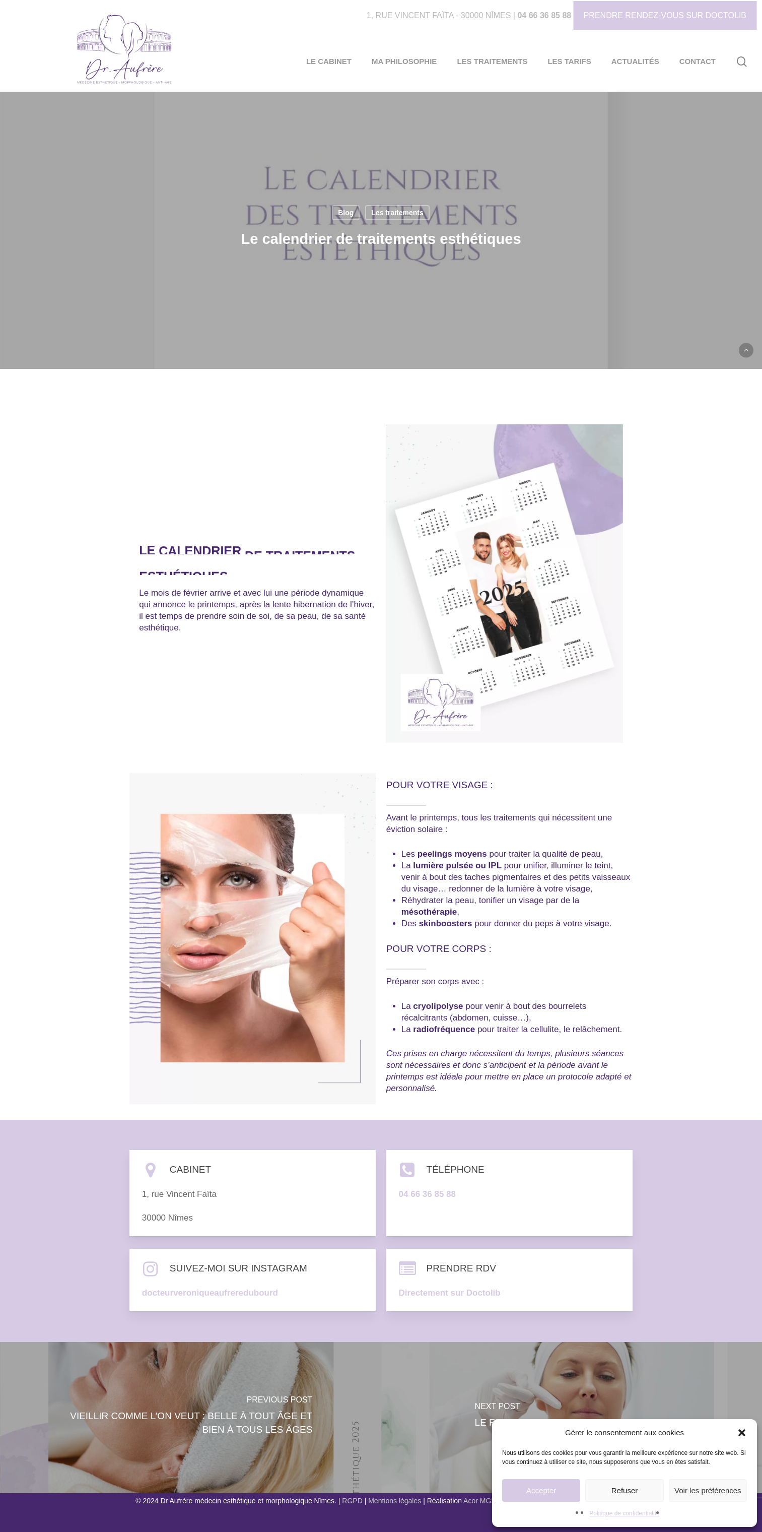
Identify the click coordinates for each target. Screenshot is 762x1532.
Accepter (541, 1490)
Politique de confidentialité (624, 1513)
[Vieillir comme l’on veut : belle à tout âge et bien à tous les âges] (190, 1417)
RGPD (352, 1501)
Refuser (624, 1490)
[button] (742, 1433)
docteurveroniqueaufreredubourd (210, 1293)
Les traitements (397, 213)
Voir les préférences (707, 1490)
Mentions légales (394, 1501)
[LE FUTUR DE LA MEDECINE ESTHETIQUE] (572, 1417)
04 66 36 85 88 (544, 15)
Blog (346, 213)
